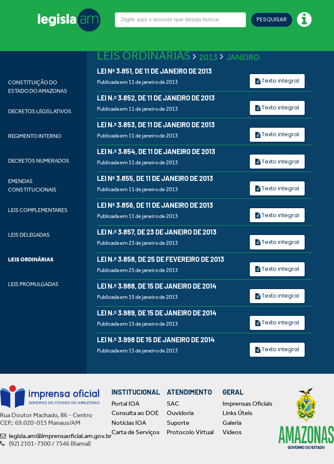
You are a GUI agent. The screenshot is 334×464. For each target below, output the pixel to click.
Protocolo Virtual (190, 432)
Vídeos (232, 432)
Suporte (178, 423)
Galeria (232, 423)
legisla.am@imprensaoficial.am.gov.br (55, 436)
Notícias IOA (128, 423)
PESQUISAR (272, 19)
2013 (208, 57)
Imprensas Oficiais (247, 403)
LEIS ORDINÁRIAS (144, 56)
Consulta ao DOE (135, 413)
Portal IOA (125, 403)
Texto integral (279, 81)
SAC (173, 403)
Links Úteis (237, 413)
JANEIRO (243, 57)
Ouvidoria (180, 413)
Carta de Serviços (135, 432)
